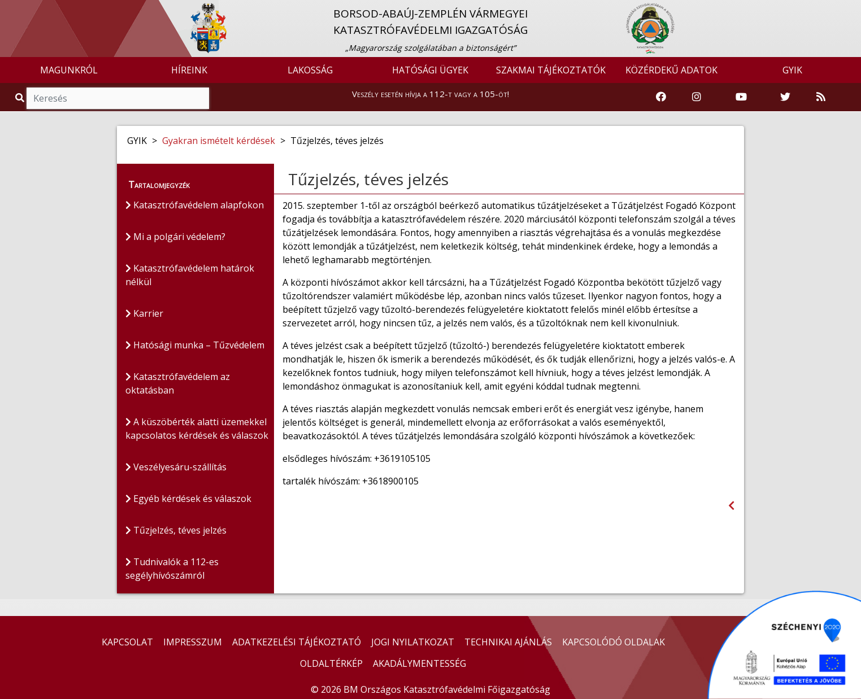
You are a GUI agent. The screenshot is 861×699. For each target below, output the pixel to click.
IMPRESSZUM (192, 642)
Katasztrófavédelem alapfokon (194, 205)
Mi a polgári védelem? (175, 236)
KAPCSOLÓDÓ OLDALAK (613, 642)
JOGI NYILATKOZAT (412, 642)
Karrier (144, 313)
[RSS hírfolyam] (821, 97)
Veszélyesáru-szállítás (176, 467)
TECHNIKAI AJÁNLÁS (508, 642)
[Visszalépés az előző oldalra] (731, 505)
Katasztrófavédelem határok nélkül (189, 275)
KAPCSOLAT (127, 642)
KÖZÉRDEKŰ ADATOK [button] (671, 70)
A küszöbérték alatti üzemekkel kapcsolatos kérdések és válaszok (196, 429)
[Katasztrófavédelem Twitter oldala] (785, 97)
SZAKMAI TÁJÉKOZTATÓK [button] (551, 70)
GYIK (792, 70)
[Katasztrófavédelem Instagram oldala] (696, 97)
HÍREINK (189, 70)
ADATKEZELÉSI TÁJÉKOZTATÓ (296, 642)
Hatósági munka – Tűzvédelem (194, 345)
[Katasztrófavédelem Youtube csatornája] (741, 97)
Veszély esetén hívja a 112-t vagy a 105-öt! (430, 93)
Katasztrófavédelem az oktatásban (177, 383)
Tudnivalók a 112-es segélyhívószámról (172, 569)
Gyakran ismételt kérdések (218, 140)
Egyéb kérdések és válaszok (188, 498)
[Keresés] (118, 98)
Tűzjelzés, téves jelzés (176, 530)
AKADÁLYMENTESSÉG (419, 663)
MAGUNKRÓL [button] (69, 70)
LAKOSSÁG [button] (310, 70)
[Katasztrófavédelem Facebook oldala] (661, 97)
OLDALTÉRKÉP (331, 663)
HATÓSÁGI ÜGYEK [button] (430, 70)
